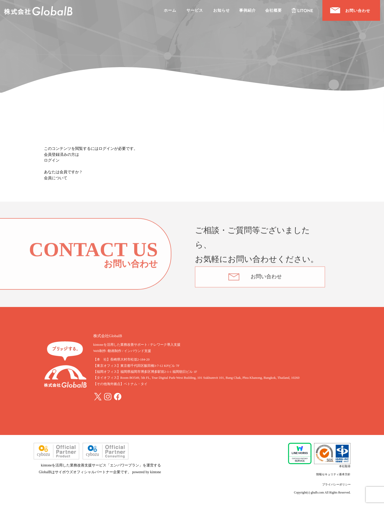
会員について (55, 178)
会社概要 (273, 10)
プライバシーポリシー (336, 484)
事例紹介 (247, 10)
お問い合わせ (266, 279)
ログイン (52, 160)
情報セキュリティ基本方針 (333, 474)
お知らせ (221, 10)
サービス (194, 10)
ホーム (170, 10)
